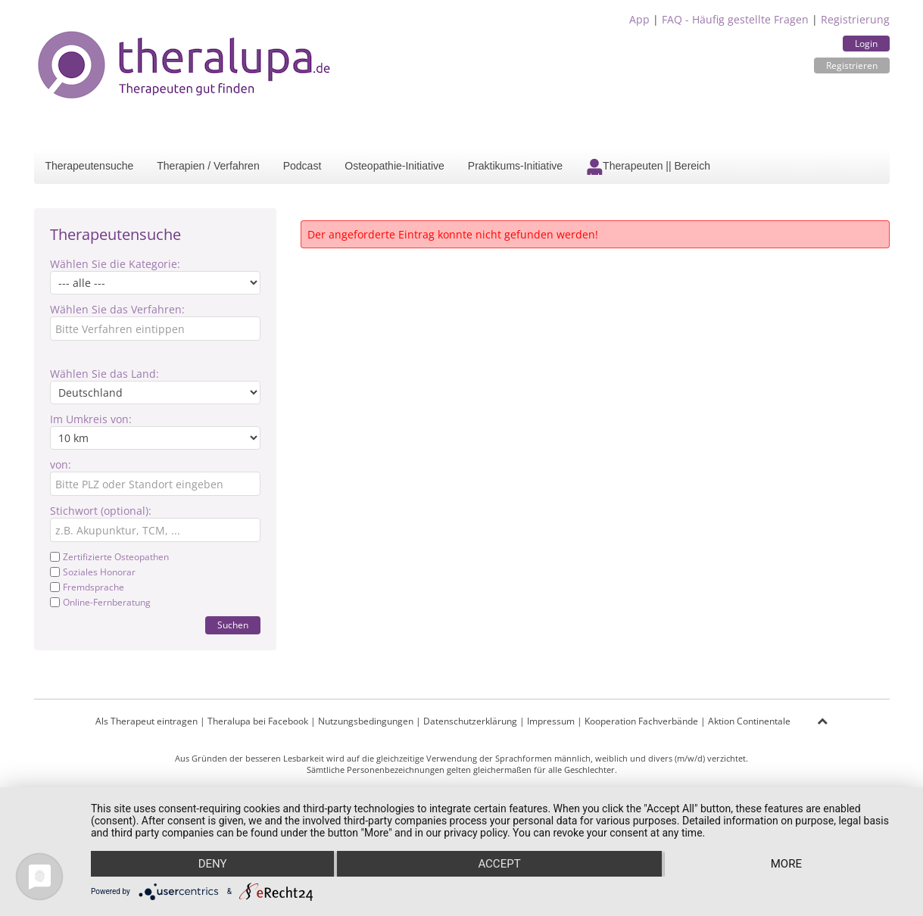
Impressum (551, 721)
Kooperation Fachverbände (641, 721)
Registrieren (852, 65)
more (786, 864)
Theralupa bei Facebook (257, 721)
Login (866, 43)
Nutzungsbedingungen (365, 721)
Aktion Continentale (749, 721)
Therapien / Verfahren (208, 166)
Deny (212, 864)
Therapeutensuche (89, 166)
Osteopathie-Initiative (394, 166)
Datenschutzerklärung (470, 721)
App (639, 19)
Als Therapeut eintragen (146, 721)
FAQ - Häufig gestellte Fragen (735, 19)
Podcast (302, 166)
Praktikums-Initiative (515, 166)
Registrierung (855, 19)
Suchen (232, 624)
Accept (499, 864)
